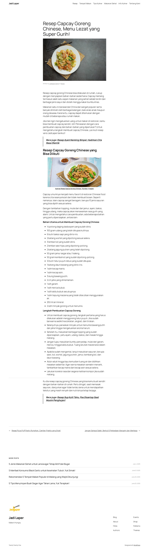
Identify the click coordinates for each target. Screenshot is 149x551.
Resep (63, 84)
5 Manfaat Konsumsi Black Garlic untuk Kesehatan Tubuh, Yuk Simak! (42, 470)
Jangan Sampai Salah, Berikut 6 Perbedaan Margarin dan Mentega (111, 430)
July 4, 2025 (136, 464)
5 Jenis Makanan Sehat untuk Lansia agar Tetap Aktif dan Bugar (39, 464)
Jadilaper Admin (54, 84)
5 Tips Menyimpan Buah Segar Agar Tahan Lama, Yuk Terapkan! (39, 483)
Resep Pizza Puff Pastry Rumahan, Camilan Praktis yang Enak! (36, 430)
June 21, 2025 (136, 470)
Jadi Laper (14, 3)
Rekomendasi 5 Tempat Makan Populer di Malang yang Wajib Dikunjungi (43, 477)
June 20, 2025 (136, 477)
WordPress (137, 545)
